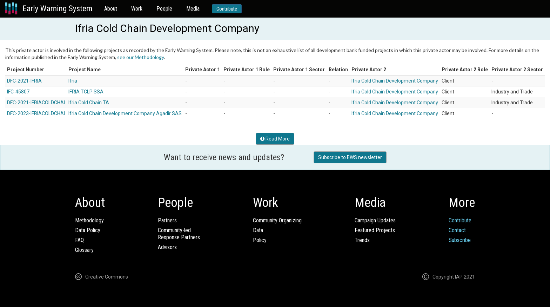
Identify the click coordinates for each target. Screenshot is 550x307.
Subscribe (460, 240)
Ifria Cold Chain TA (88, 102)
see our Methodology (140, 57)
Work (136, 8)
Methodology (89, 220)
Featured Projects (375, 230)
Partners (167, 220)
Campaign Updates (375, 220)
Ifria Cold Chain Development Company (394, 81)
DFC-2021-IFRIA (24, 81)
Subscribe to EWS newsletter (350, 157)
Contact (457, 230)
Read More (275, 139)
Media (193, 8)
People (164, 8)
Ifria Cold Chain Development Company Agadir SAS (125, 113)
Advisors (167, 247)
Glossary (84, 250)
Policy (260, 240)
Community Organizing (277, 220)
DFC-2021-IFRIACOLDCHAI (36, 102)
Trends (362, 240)
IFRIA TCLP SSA (85, 91)
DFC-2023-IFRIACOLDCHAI (36, 113)
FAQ (79, 240)
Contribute (226, 9)
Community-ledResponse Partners (179, 234)
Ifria (72, 81)
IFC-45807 (18, 91)
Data (258, 230)
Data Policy (87, 230)
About (110, 8)
